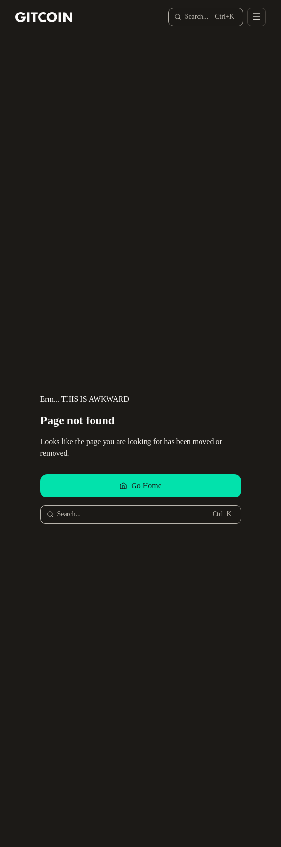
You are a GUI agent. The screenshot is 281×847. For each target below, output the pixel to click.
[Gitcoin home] (43, 17)
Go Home (140, 486)
